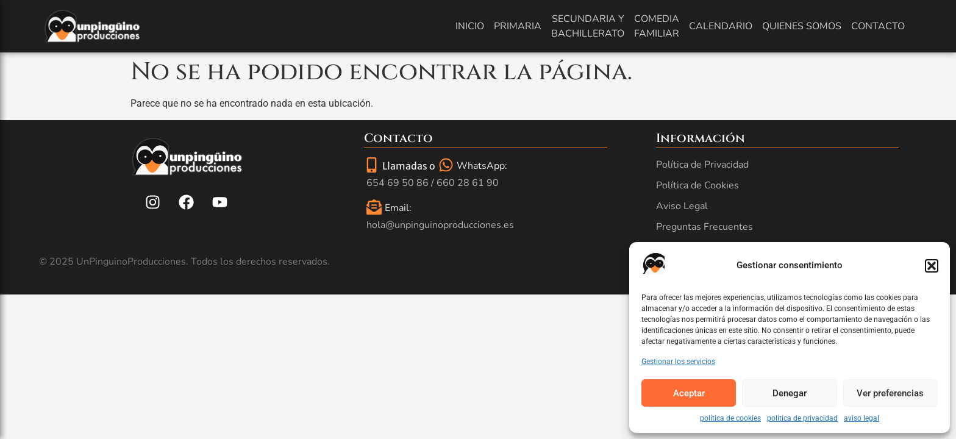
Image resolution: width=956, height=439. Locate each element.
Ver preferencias (890, 393)
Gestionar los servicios (678, 361)
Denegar (789, 393)
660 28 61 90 (468, 183)
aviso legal (861, 418)
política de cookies (730, 418)
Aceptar (689, 393)
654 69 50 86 (397, 183)
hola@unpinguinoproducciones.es (440, 225)
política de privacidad (802, 418)
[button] (932, 266)
